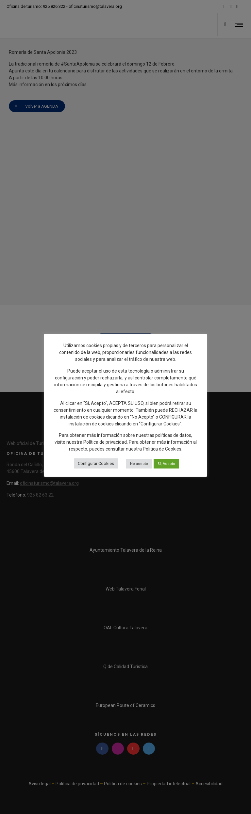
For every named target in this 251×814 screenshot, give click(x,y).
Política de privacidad (105, 442)
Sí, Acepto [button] (166, 464)
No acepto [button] (139, 464)
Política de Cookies (162, 449)
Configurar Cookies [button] (96, 463)
